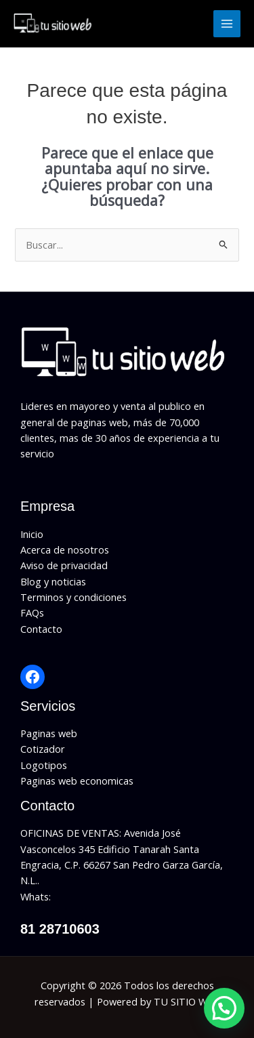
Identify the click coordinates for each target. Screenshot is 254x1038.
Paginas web (48, 733)
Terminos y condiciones (73, 597)
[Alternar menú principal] (226, 23)
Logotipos (43, 765)
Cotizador (42, 748)
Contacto (41, 629)
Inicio (31, 534)
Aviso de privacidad (64, 565)
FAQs (32, 612)
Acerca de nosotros (64, 549)
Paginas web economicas (76, 780)
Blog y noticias (53, 581)
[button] (224, 1008)
